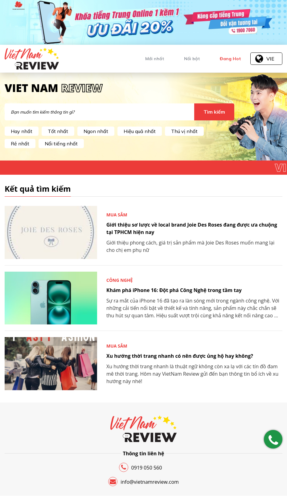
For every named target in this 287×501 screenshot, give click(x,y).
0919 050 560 (140, 467)
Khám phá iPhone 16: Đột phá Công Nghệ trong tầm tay (174, 290)
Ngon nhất (96, 131)
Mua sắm (116, 215)
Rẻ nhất (20, 143)
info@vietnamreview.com (143, 481)
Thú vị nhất (184, 131)
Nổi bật (192, 58)
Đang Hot (230, 58)
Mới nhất (154, 58)
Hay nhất (21, 131)
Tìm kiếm (214, 112)
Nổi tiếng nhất (61, 143)
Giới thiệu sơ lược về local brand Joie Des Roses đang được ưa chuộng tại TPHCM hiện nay (191, 228)
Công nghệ (119, 280)
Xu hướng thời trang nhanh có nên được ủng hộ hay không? (179, 356)
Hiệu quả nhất (140, 131)
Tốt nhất (58, 131)
